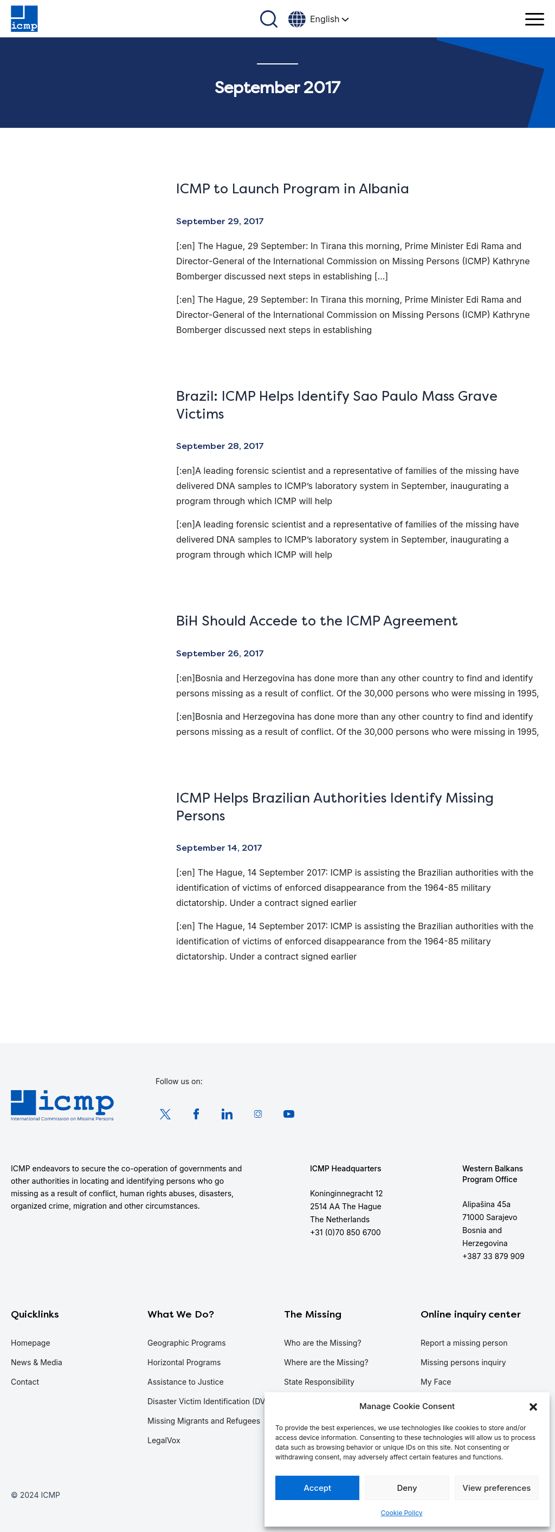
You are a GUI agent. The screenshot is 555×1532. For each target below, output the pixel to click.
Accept (317, 1488)
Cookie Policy (402, 1513)
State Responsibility (319, 1381)
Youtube (289, 1114)
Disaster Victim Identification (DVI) (208, 1401)
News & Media (36, 1362)
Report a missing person (464, 1342)
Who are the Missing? (323, 1342)
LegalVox (163, 1440)
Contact (25, 1381)
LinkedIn (227, 1114)
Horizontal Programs (184, 1362)
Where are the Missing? (326, 1362)
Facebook (196, 1114)
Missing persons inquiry (463, 1362)
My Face (436, 1381)
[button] (533, 1406)
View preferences (496, 1488)
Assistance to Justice (185, 1381)
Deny (407, 1488)
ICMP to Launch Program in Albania (292, 189)
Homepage (30, 1342)
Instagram (258, 1114)
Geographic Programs (186, 1342)
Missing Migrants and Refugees (203, 1420)
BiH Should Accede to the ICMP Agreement (317, 621)
